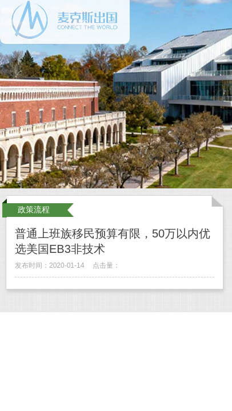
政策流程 (34, 209)
